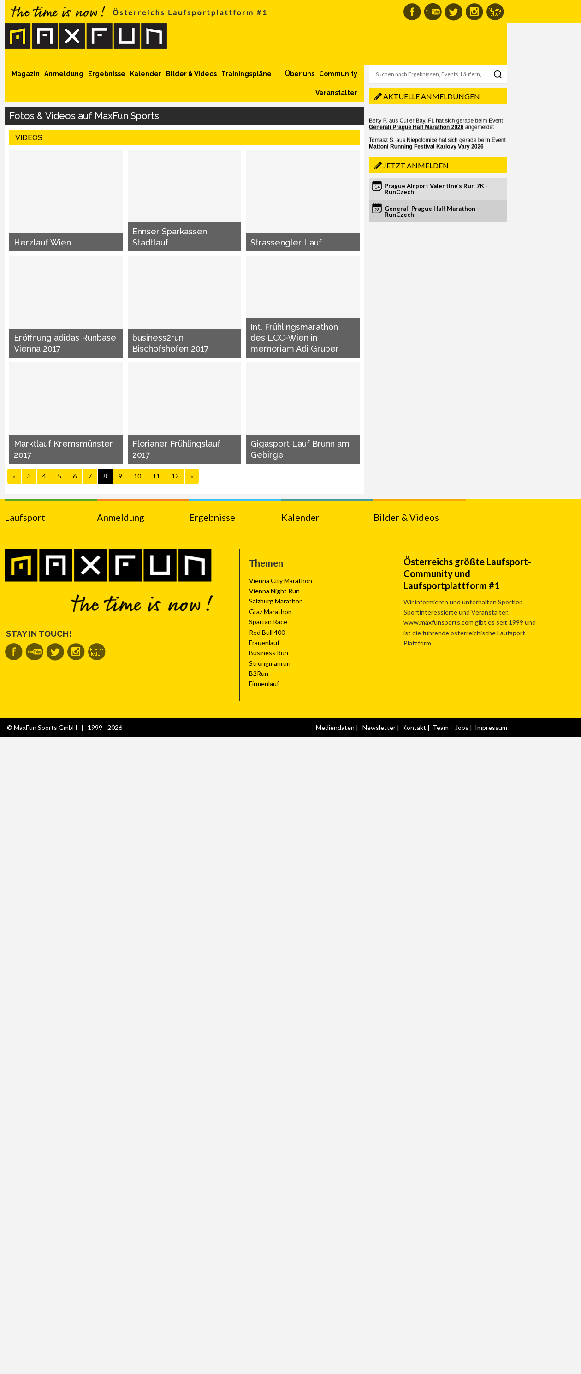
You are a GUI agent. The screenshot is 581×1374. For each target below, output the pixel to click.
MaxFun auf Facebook (412, 12)
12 (175, 476)
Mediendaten (335, 727)
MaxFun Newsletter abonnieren (495, 12)
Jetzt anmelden (416, 165)
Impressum (491, 727)
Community (338, 74)
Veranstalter (336, 92)
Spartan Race (268, 622)
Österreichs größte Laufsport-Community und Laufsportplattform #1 (467, 573)
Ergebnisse (106, 74)
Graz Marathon (270, 611)
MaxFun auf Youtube (433, 12)
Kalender (145, 74)
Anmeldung (63, 74)
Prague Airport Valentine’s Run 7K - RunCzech (436, 189)
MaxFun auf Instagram (474, 12)
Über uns (299, 74)
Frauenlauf (264, 642)
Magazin (26, 74)
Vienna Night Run (274, 591)
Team (441, 727)
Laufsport (25, 517)
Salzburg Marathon (276, 601)
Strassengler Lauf (286, 242)
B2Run (258, 673)
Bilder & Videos (191, 74)
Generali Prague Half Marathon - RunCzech (432, 211)
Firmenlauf (264, 683)
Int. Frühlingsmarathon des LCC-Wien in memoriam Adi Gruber (294, 337)
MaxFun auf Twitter (453, 12)
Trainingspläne (246, 74)
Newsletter (379, 727)
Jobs (461, 727)
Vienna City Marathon (280, 581)
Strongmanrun (269, 663)
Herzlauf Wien (42, 242)
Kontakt (414, 727)
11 (156, 476)
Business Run (268, 653)
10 (137, 476)
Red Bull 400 (267, 632)
